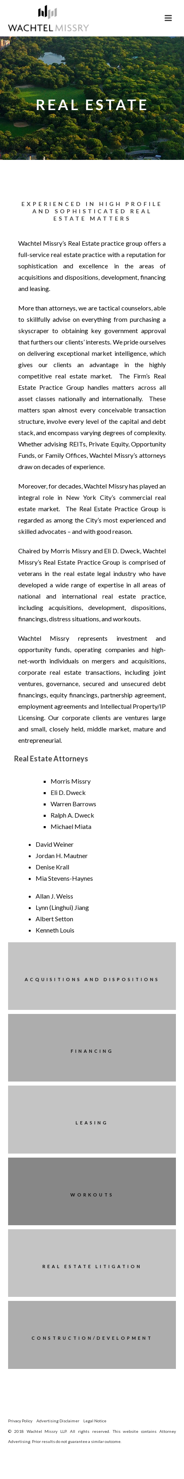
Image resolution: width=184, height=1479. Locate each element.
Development (125, 1338)
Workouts (92, 1194)
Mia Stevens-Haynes (64, 878)
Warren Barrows (73, 804)
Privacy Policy (20, 1420)
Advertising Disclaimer (57, 1420)
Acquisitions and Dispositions (92, 979)
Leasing (92, 1122)
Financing (92, 1051)
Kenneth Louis (55, 930)
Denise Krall (52, 867)
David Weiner (55, 844)
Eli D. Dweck (68, 792)
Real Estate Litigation (92, 1266)
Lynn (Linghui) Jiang (62, 907)
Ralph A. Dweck (72, 815)
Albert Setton (54, 918)
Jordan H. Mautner (62, 855)
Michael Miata (71, 826)
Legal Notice (94, 1420)
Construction (62, 1338)
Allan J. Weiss (54, 896)
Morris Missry (71, 781)
